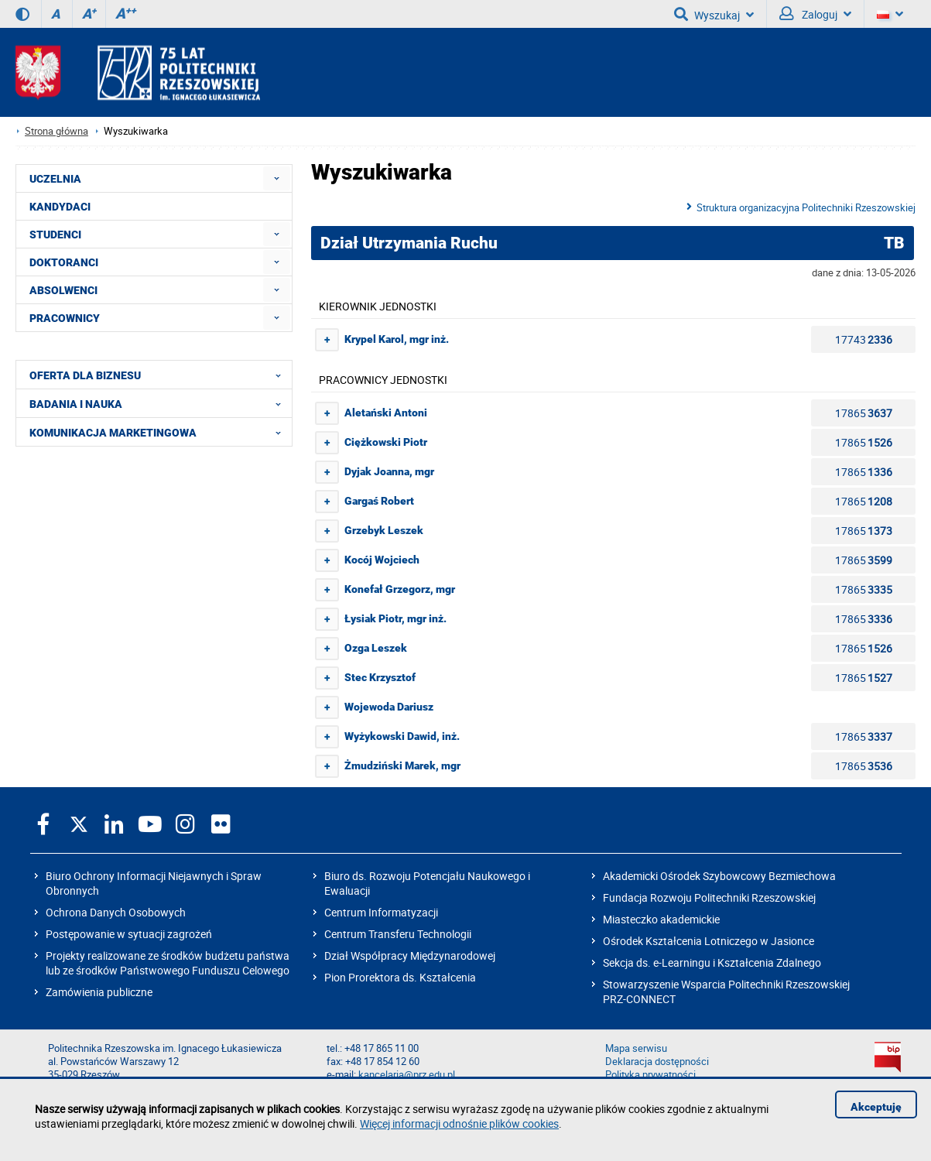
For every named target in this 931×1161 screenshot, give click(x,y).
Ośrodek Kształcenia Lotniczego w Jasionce (708, 940)
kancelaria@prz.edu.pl (406, 1074)
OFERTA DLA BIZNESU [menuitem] (159, 374)
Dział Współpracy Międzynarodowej (409, 955)
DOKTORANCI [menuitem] (63, 262)
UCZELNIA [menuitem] (55, 179)
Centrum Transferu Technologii (397, 933)
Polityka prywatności (650, 1074)
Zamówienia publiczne (99, 992)
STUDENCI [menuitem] (55, 234)
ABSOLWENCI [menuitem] (63, 290)
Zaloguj (815, 14)
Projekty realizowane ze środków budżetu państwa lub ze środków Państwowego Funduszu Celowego (167, 963)
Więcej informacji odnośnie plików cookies (459, 1123)
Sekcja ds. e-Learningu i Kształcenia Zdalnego (712, 962)
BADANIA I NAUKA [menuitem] (159, 403)
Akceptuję (876, 1107)
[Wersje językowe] (890, 14)
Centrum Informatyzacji (381, 912)
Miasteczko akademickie (661, 919)
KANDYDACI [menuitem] (60, 206)
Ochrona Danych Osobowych (116, 912)
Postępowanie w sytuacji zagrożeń (129, 933)
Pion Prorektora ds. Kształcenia (400, 977)
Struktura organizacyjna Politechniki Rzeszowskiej (806, 207)
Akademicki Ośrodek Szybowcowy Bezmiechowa (719, 875)
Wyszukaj (714, 14)
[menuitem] (276, 178)
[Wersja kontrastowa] (22, 14)
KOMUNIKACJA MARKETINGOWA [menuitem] (159, 432)
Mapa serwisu (636, 1048)
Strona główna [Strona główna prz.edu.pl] (56, 131)
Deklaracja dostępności (657, 1061)
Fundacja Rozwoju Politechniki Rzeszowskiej (709, 897)
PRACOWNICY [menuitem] (64, 318)
